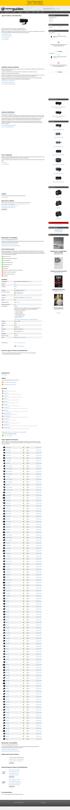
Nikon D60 (7, 688)
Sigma (15, 285)
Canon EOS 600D (8, 548)
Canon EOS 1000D (8, 447)
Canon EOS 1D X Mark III (9, 481)
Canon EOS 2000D (8, 492)
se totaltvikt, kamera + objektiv (20, 337)
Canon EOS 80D (8, 585)
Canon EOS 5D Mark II (9, 534)
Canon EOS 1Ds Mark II (9, 487)
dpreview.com (6, 393)
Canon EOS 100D (8, 450)
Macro (15, 288)
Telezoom (15, 286)
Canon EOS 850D (8, 587)
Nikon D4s (7, 659)
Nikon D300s (7, 630)
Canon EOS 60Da (8, 553)
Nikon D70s (7, 704)
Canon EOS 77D (8, 574)
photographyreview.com (7, 416)
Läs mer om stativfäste (4, 197)
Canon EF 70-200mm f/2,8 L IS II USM (14, 769)
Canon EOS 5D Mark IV (9, 540)
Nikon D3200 (7, 635)
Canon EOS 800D (8, 582)
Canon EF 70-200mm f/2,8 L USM (13, 773)
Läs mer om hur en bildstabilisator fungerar (7, 126)
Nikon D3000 (7, 627)
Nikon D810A (8, 731)
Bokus (62, 254)
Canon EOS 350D (8, 511)
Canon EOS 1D (8, 463)
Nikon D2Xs (7, 619)
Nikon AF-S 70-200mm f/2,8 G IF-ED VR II (14, 781)
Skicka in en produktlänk (20, 346)
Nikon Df (7, 739)
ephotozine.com (6, 395)
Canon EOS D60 (8, 595)
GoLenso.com (51, 20)
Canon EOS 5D (8, 532)
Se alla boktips (58, 312)
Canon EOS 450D (8, 521)
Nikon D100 (7, 601)
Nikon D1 (7, 598)
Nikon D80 (7, 720)
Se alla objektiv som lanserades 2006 (6, 35)
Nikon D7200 (7, 709)
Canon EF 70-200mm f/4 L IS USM (13, 775)
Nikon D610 (7, 693)
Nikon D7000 (7, 701)
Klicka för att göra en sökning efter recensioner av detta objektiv (17, 432)
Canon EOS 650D (8, 556)
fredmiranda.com (6, 407)
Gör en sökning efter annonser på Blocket (10, 384)
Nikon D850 (7, 733)
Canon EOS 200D (8, 495)
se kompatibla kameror (19, 292)
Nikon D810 (7, 728)
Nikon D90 (7, 736)
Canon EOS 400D (8, 516)
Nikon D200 (7, 609)
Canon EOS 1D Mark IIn (9, 471)
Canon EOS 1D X (8, 476)
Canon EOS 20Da (8, 500)
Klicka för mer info (38, 447)
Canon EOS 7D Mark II (9, 580)
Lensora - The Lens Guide (56, 8)
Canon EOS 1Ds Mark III (9, 489)
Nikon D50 (7, 664)
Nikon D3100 (7, 633)
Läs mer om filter (3, 162)
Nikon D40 (7, 654)
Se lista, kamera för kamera (18, 317)
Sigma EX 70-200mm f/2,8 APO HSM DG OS (7, 207)
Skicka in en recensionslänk (8, 435)
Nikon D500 (7, 667)
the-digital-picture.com (7, 427)
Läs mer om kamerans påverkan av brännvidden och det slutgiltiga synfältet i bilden (26, 319)
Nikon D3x (7, 648)
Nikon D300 (7, 625)
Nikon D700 (7, 699)
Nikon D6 (7, 686)
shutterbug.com (6, 421)
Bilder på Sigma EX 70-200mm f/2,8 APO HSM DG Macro (9, 244)
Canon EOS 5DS (8, 542)
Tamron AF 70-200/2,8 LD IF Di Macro (14, 784)
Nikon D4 (7, 651)
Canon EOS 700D (8, 564)
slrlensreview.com (6, 424)
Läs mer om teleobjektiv (4, 39)
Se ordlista (29, 281)
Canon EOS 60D (8, 550)
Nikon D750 (7, 712)
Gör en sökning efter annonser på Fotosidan (10, 382)
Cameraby (29, 2)
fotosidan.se (5, 391)
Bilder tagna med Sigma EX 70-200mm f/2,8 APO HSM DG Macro (10, 245)
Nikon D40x (7, 656)
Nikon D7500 (7, 715)
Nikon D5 (7, 662)
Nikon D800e (7, 725)
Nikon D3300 (7, 638)
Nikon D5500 (7, 680)
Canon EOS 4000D (8, 513)
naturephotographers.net (7, 413)
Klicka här (3, 794)
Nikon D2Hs (7, 614)
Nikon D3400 (7, 640)
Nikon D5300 (7, 678)
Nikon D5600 (7, 683)
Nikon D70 (7, 696)
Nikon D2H (7, 611)
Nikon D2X (7, 617)
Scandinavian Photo (4, 374)
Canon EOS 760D (8, 572)
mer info (18, 302)
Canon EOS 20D (8, 497)
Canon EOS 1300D (8, 460)
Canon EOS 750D (8, 569)
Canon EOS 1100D (8, 455)
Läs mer (22, 331)
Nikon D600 (7, 691)
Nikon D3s (7, 646)
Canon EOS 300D (8, 505)
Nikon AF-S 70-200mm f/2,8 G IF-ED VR (14, 779)
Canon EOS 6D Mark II (9, 561)
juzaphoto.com (6, 410)
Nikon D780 (7, 717)
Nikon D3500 (7, 643)
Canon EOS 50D (8, 527)
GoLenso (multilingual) (38, 2)
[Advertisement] (11, 53)
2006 (14, 283)
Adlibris (59, 254)
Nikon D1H (7, 603)
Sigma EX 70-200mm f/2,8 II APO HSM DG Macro (8, 206)
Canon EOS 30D (8, 508)
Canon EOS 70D (8, 566)
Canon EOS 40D (8, 519)
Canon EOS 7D (8, 577)
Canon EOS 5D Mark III (9, 537)
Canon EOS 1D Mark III (9, 468)
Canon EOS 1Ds (8, 484)
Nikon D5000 (7, 670)
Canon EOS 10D (8, 452)
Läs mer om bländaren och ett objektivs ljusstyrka (8, 125)
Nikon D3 (7, 622)
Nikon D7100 (7, 707)
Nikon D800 (7, 723)
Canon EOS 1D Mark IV (9, 474)
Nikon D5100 (7, 672)
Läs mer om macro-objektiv (5, 37)
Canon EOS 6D (8, 558)
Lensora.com (51, 21)
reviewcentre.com (6, 418)
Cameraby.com (51, 18)
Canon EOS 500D (8, 524)
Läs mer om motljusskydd (5, 164)
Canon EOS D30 (8, 593)
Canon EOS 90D (8, 590)
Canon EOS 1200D (8, 458)
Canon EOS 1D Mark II (9, 466)
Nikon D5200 (7, 675)
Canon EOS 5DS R (8, 545)
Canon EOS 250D (8, 503)
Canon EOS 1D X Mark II (9, 479)
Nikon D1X (7, 606)
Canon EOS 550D (8, 529)
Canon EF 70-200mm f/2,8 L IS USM (14, 771)
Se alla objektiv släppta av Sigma (6, 34)
